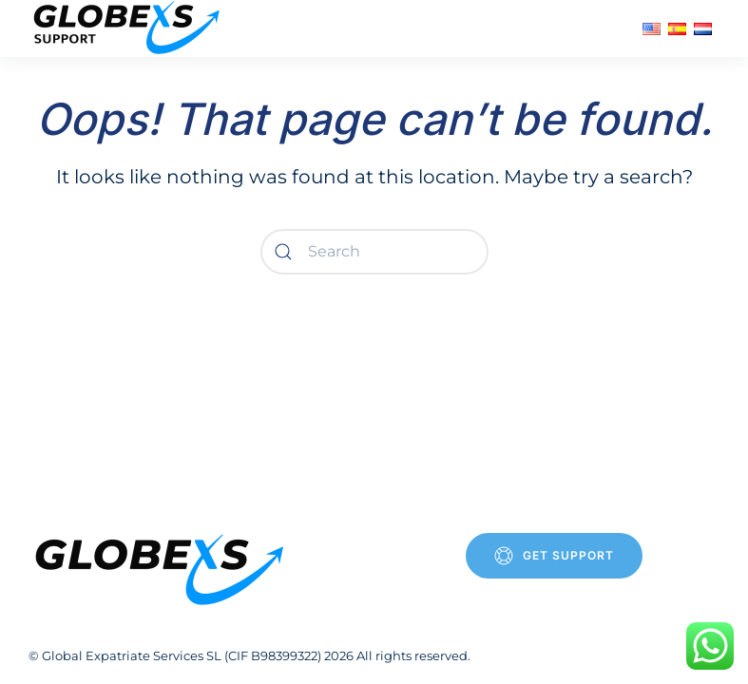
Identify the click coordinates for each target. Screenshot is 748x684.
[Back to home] (129, 28)
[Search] (374, 252)
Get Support (554, 555)
